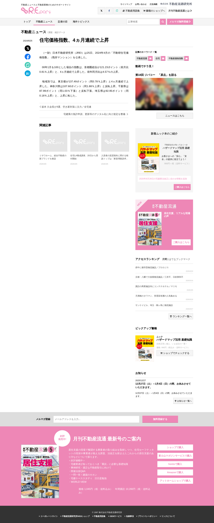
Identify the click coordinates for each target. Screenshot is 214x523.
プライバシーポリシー (147, 516)
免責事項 (129, 516)
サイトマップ (126, 4)
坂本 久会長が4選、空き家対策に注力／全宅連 (65, 107)
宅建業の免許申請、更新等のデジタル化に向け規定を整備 (95, 114)
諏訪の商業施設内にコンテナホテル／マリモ (164, 288)
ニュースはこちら (174, 115)
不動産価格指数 (176, 58)
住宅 (158, 58)
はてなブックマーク (179, 259)
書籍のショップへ (154, 11)
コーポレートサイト (48, 516)
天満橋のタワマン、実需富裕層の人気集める (164, 297)
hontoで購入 (175, 464)
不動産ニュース (44, 21)
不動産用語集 (131, 11)
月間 (164, 259)
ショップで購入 (175, 447)
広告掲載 (153, 4)
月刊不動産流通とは (180, 11)
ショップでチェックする (174, 353)
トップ (26, 21)
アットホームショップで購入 (175, 480)
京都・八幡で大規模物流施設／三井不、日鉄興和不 (164, 279)
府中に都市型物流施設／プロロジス (164, 269)
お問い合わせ (141, 4)
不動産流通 (142, 58)
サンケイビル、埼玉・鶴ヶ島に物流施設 (164, 307)
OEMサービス (115, 516)
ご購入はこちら (182, 187)
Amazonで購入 (175, 472)
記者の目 (62, 21)
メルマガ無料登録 (180, 21)
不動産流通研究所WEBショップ (75, 516)
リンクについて (167, 516)
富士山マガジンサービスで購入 (175, 455)
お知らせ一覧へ (183, 401)
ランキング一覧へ (181, 316)
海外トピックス (81, 21)
